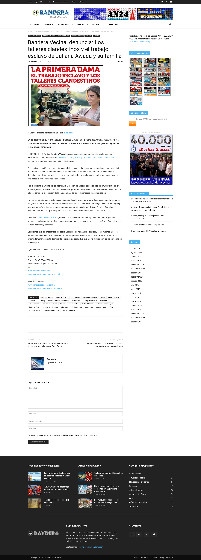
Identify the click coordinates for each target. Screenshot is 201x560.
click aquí (68, 133)
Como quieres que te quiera (58, 300)
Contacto (80, 2)
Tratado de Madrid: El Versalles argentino (148, 231)
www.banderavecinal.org (39, 271)
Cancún (102, 297)
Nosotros (56, 2)
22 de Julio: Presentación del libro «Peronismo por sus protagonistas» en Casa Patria (48, 344)
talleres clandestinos (51, 310)
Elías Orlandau (34, 304)
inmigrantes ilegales (50, 307)
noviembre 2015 (138, 317)
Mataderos (89, 307)
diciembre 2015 (137, 313)
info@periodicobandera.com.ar (91, 547)
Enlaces (97, 24)
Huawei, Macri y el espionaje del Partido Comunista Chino (147, 217)
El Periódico (65, 24)
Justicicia (88, 36)
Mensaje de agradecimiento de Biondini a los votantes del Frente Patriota (150, 208)
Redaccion (35, 61)
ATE (66, 297)
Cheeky (42, 300)
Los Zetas (78, 307)
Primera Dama (34, 310)
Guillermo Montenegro (104, 304)
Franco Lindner (73, 304)
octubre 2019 (137, 248)
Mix (111, 307)
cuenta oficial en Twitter (47, 217)
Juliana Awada (66, 307)
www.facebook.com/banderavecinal (44, 274)
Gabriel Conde (87, 304)
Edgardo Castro (91, 300)
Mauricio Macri (101, 307)
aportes (59, 297)
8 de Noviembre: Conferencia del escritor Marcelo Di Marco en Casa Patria (152, 200)
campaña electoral (90, 297)
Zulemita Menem (68, 310)
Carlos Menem (113, 297)
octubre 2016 (137, 272)
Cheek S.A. (33, 300)
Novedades (49, 24)
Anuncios (65, 2)
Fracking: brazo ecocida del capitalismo (147, 225)
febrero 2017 (136, 256)
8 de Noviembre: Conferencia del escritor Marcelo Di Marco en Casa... (57, 476)
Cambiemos (75, 297)
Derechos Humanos (63, 36)
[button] (170, 24)
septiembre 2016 (138, 277)
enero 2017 (136, 260)
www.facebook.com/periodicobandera (45, 288)
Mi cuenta (82, 24)
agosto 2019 (136, 252)
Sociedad (96, 36)
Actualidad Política (41, 32)
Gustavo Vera (34, 307)
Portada (34, 24)
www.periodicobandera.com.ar (41, 285)
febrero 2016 (136, 305)
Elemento (103, 300)
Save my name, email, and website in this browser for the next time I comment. (64, 435)
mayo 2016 (136, 293)
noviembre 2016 (138, 268)
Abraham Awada (46, 297)
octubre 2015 (137, 321)
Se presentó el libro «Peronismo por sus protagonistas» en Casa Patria (105, 344)
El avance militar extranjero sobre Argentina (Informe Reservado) (106, 489)
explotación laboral (50, 304)
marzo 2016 (136, 301)
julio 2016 (135, 285)
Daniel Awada (77, 300)
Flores (62, 304)
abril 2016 (135, 297)
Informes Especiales (78, 36)
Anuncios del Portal (49, 36)
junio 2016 (135, 289)
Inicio (49, 2)
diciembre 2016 (137, 264)
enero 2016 (136, 309)
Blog (73, 2)
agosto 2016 (136, 281)
